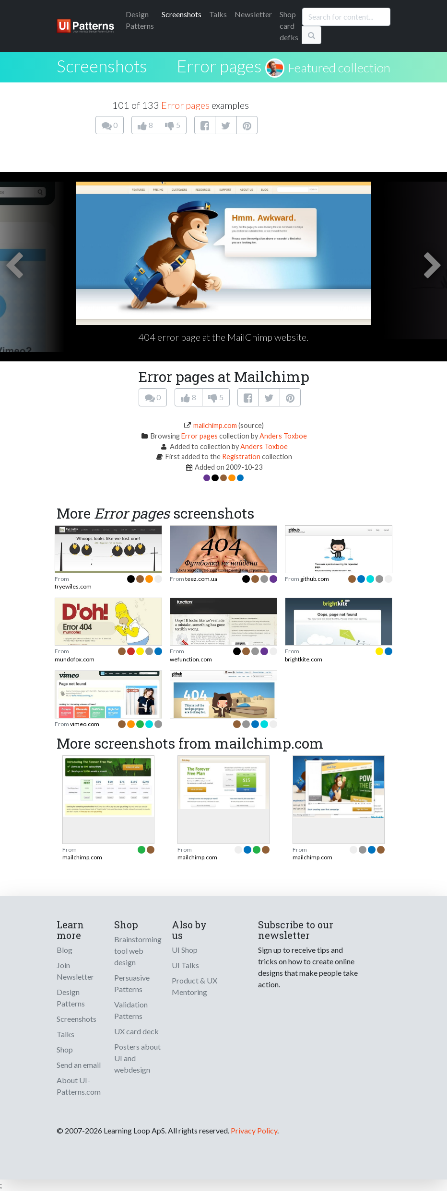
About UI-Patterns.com (79, 1085)
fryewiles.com (73, 586)
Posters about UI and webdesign (137, 1058)
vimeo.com (84, 724)
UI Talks (185, 965)
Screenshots (181, 14)
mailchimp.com (215, 425)
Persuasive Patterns (132, 983)
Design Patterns (71, 997)
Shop (65, 1049)
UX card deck (136, 1031)
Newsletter (253, 14)
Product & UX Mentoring (194, 986)
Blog (64, 949)
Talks (218, 14)
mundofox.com (74, 659)
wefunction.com (191, 659)
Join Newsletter (75, 970)
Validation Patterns (131, 1010)
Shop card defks (289, 26)
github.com (314, 578)
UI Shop (185, 949)
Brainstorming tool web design (138, 951)
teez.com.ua (201, 578)
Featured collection (339, 67)
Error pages (219, 66)
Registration (241, 456)
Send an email (79, 1064)
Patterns (140, 20)
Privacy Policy (254, 1130)
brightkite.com (303, 659)
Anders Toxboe (283, 436)
